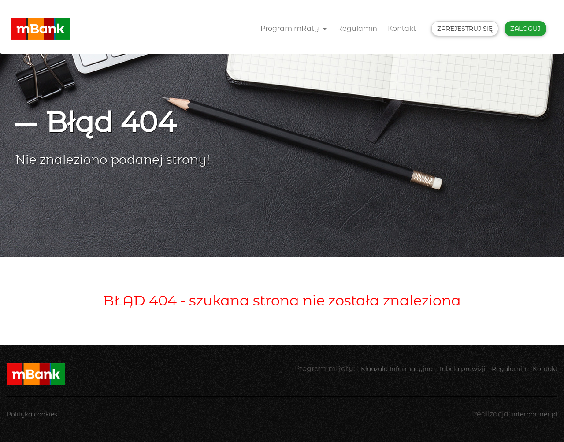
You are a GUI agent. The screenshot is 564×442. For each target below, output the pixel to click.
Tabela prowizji (462, 369)
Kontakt (402, 28)
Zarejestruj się (465, 29)
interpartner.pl (534, 414)
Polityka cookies (32, 414)
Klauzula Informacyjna (397, 369)
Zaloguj (525, 29)
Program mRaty (293, 28)
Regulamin (357, 28)
